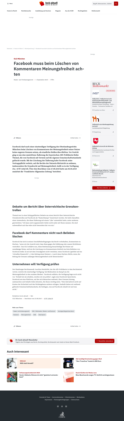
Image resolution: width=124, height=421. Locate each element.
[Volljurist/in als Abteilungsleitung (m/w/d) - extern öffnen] (113, 132)
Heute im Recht (18, 49)
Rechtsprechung (29, 49)
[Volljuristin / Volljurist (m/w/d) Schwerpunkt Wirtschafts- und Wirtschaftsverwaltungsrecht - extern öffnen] (113, 111)
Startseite (9, 49)
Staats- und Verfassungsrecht (21, 311)
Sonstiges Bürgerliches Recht (66, 311)
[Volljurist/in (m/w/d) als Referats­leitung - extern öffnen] (113, 156)
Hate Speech (42, 315)
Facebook (16, 315)
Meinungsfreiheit (26, 315)
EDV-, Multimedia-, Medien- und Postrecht (43, 311)
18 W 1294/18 (48, 299)
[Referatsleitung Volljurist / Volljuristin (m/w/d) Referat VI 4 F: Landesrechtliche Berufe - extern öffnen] (113, 182)
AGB (34, 315)
